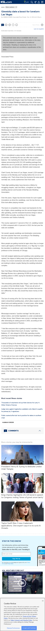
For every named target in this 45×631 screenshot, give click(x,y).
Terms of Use (27, 616)
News (3, 7)
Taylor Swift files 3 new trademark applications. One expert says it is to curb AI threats (21, 525)
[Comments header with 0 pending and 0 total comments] (22, 430)
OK (43, 600)
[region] (22, 614)
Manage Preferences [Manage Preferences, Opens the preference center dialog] (13, 628)
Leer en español (39, 29)
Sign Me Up (16, 559)
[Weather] (26, 2)
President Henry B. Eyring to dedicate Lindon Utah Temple (21, 467)
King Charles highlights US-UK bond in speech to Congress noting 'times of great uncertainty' (22, 496)
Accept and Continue (29, 628)
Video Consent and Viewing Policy (21, 620)
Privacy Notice (10, 563)
